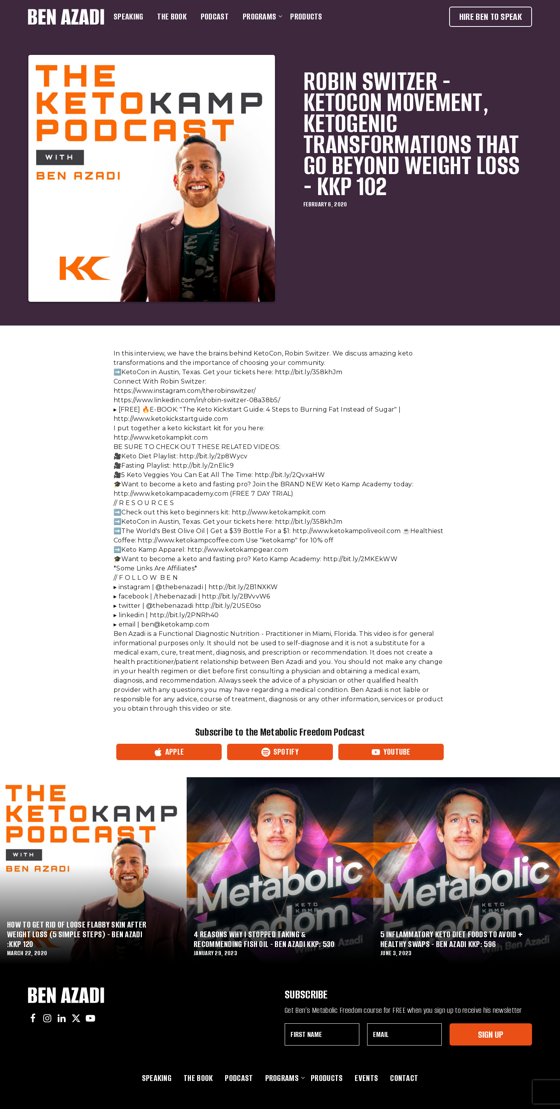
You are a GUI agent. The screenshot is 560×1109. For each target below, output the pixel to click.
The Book (171, 17)
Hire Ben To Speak (490, 16)
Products (306, 17)
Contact (404, 1078)
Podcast (215, 17)
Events (366, 1078)
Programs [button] (261, 17)
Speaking (128, 17)
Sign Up (490, 1034)
